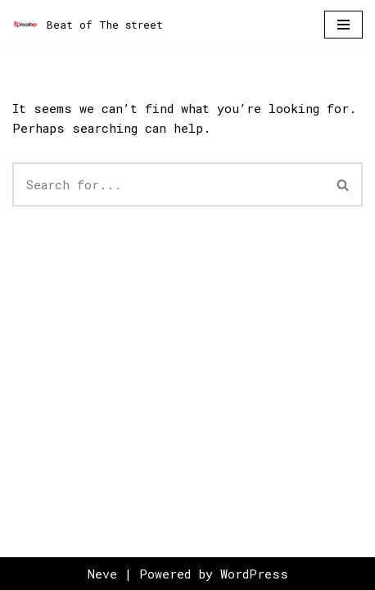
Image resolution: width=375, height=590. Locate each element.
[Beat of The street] (87, 24)
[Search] (168, 184)
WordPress (254, 573)
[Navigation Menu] (343, 25)
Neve (102, 573)
